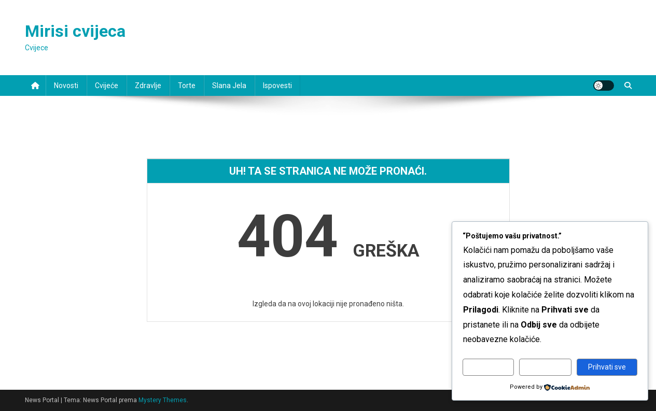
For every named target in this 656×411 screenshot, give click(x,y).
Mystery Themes (162, 400)
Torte (187, 85)
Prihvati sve (607, 367)
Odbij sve (545, 367)
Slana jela (229, 85)
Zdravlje (148, 85)
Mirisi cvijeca (75, 31)
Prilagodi (488, 367)
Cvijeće (106, 85)
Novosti (66, 85)
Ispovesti (277, 85)
